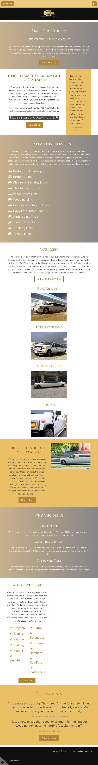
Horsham (35, 651)
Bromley (16, 633)
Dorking (16, 645)
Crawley (37, 643)
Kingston (15, 658)
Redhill (16, 650)
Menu (7, 3)
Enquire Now (49, 62)
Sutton (36, 628)
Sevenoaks (36, 635)
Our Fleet (41, 272)
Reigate (16, 639)
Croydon (17, 628)
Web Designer (15, 761)
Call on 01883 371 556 (49, 278)
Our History (27, 500)
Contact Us (34, 124)
